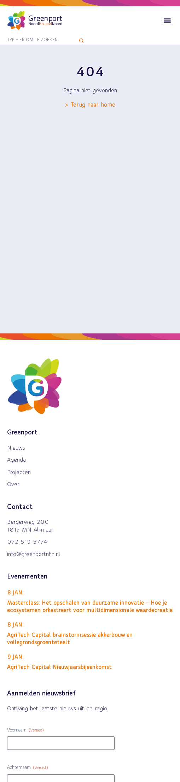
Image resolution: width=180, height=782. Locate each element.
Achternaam (27, 768)
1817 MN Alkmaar (30, 530)
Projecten (19, 472)
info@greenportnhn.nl (33, 554)
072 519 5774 (27, 542)
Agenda (16, 460)
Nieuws (16, 448)
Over (13, 484)
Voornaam (25, 731)
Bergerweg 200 (28, 522)
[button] (167, 20)
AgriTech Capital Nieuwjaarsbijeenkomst (59, 667)
